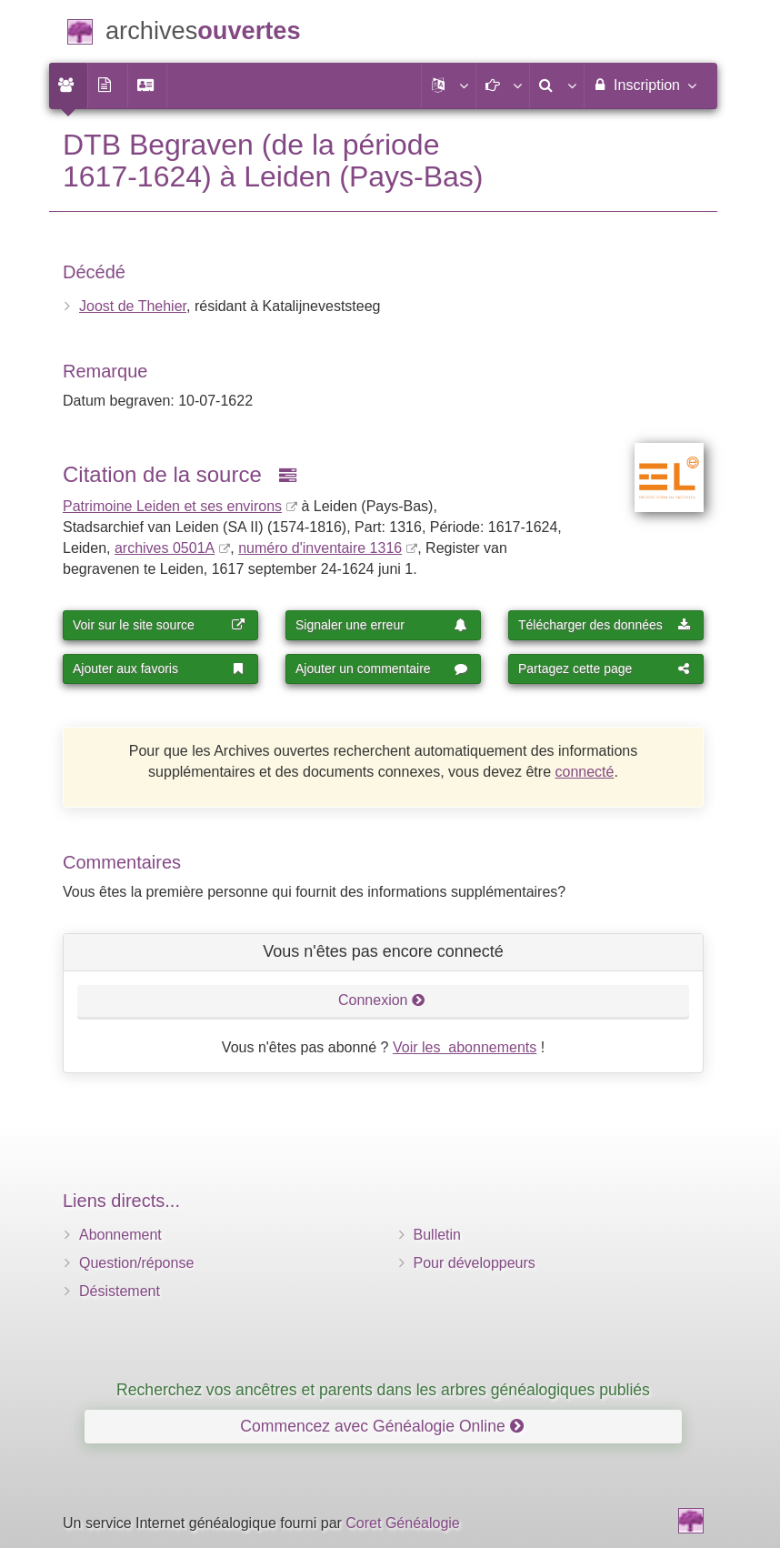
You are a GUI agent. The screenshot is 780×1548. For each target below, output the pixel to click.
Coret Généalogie (402, 1523)
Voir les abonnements (464, 1047)
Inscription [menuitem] (644, 84)
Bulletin (437, 1234)
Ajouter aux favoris (159, 668)
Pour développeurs (474, 1263)
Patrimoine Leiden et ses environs (172, 506)
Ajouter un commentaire (381, 668)
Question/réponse (136, 1263)
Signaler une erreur (381, 625)
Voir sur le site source (159, 625)
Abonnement (120, 1234)
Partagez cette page (604, 668)
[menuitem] (68, 85)
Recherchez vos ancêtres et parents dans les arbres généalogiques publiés (383, 1390)
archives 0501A (165, 548)
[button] (448, 85)
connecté (584, 771)
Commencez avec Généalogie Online (381, 1426)
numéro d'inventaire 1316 (320, 548)
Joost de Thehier (132, 306)
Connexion (381, 1000)
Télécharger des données (604, 625)
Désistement (119, 1291)
